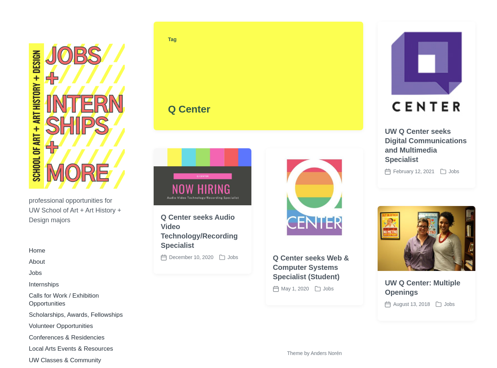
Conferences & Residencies (67, 337)
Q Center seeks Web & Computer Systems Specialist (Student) (311, 267)
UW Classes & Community (65, 360)
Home (37, 250)
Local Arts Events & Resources (71, 348)
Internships (44, 284)
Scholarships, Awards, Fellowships (76, 314)
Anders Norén (326, 353)
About (37, 261)
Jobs (35, 273)
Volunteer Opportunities (61, 326)
